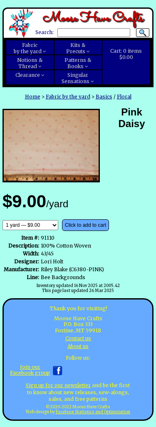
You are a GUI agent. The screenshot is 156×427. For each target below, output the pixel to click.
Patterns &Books (77, 63)
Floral (124, 96)
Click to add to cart (85, 225)
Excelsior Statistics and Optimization (93, 412)
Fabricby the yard (28, 48)
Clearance (27, 75)
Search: (44, 32)
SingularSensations (75, 78)
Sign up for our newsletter (58, 385)
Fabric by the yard (68, 96)
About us (78, 346)
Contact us (78, 338)
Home (32, 96)
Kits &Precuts (76, 48)
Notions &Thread (29, 63)
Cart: (126, 54)
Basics (104, 96)
